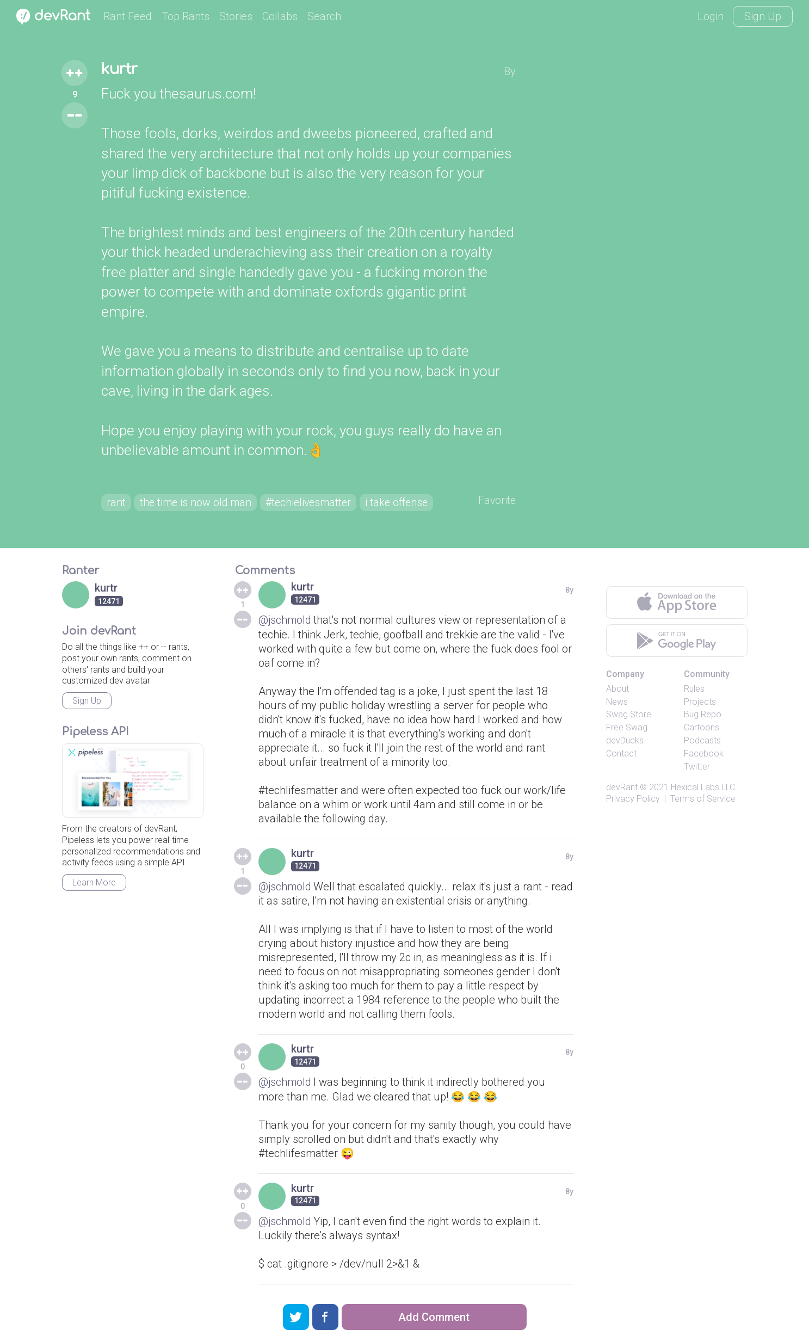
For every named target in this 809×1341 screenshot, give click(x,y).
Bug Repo (702, 715)
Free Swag (626, 728)
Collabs (280, 16)
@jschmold (285, 621)
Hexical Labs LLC (703, 788)
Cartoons (701, 728)
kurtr (120, 69)
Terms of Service (703, 800)
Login (710, 16)
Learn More (94, 883)
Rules (694, 690)
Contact (621, 754)
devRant (622, 788)
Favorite (496, 501)
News (617, 702)
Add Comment (434, 1317)
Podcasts (702, 741)
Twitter (697, 767)
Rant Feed (127, 16)
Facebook (704, 754)
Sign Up (762, 16)
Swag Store (628, 715)
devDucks (625, 741)
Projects (700, 702)
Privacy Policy (633, 800)
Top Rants (185, 16)
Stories (235, 16)
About (617, 690)
